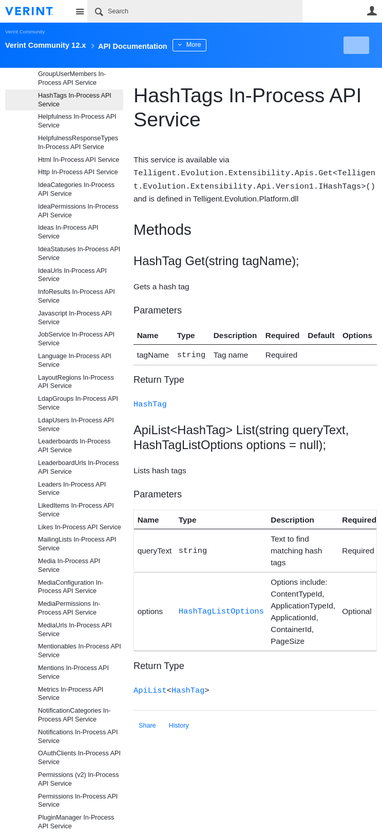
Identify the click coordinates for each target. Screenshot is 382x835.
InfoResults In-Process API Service (76, 296)
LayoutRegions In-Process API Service (76, 382)
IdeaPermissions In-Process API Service (78, 211)
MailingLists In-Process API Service (77, 544)
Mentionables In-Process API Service (79, 651)
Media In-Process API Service (69, 565)
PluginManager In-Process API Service (76, 822)
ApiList (150, 687)
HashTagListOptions (221, 608)
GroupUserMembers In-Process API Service (72, 78)
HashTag (150, 401)
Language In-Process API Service (74, 360)
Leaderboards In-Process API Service (74, 446)
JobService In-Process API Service (76, 339)
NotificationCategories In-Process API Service (74, 715)
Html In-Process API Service (78, 159)
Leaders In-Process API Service (72, 489)
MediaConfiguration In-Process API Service (70, 587)
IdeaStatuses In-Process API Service (79, 254)
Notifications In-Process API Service (78, 737)
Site (79, 11)
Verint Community (25, 31)
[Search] (194, 11)
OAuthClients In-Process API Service (79, 758)
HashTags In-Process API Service (74, 100)
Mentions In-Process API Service (73, 672)
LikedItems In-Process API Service (76, 510)
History (179, 722)
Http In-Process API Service (78, 172)
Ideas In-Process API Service (68, 232)
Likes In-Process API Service (79, 527)
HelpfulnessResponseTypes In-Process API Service (78, 143)
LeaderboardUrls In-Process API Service (78, 467)
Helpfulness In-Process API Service (77, 121)
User (372, 11)
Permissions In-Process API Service (78, 801)
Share (147, 722)
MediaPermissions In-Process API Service (69, 608)
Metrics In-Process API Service (70, 694)
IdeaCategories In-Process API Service (76, 189)
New (353, 45)
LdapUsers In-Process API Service (76, 425)
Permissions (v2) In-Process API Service (78, 779)
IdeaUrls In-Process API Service (72, 275)
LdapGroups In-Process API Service (78, 403)
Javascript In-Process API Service (74, 318)
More (230, 44)
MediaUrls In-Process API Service (74, 630)
